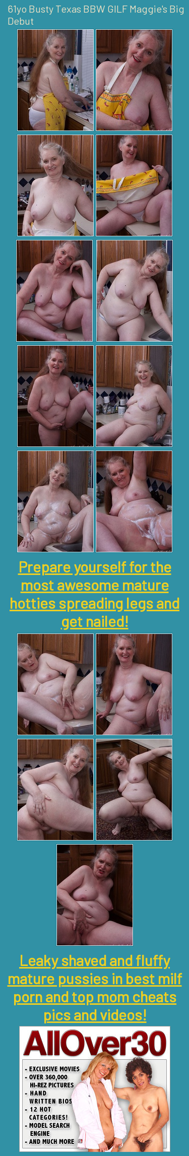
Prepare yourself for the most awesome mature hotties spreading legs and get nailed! (94, 593)
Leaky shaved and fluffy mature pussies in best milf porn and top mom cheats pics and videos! (95, 987)
